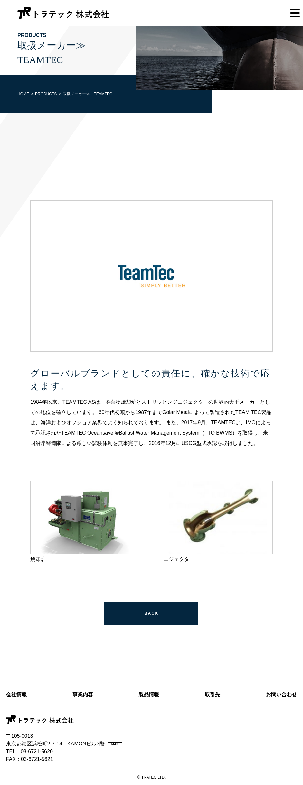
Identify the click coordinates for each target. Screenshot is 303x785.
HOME (23, 94)
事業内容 (82, 694)
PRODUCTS (46, 94)
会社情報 (16, 694)
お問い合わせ (281, 694)
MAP (114, 744)
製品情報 (148, 694)
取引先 (212, 694)
